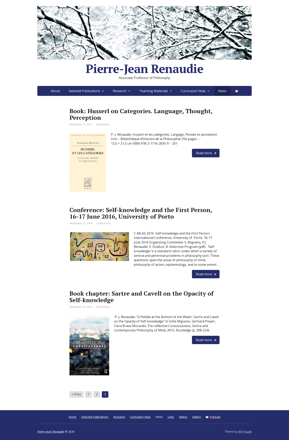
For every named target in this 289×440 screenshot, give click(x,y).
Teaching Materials (153, 91)
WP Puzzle (245, 431)
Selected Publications (84, 91)
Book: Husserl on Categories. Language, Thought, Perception (140, 114)
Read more (204, 153)
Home (72, 417)
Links (171, 417)
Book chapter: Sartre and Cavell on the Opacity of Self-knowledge (141, 296)
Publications (103, 124)
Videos (183, 417)
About (55, 91)
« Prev (76, 394)
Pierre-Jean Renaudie (50, 431)
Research (119, 91)
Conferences (103, 223)
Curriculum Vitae (193, 91)
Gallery (196, 417)
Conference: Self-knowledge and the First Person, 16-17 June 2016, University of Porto (140, 213)
